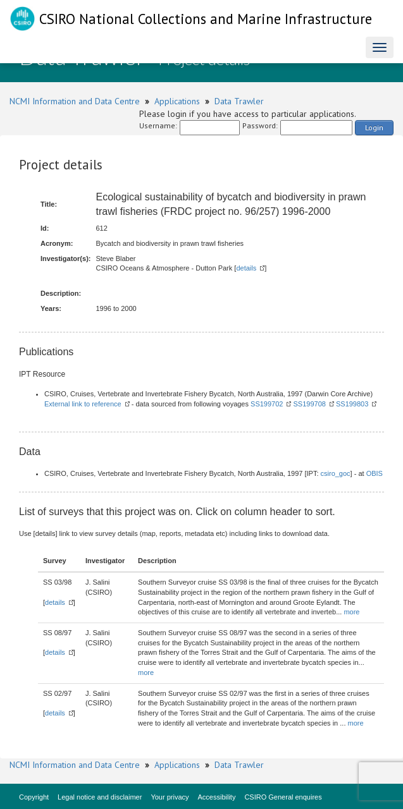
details (246, 268)
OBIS (374, 473)
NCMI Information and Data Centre (74, 101)
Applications (177, 101)
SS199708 (310, 404)
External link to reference (82, 404)
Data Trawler (239, 101)
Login (374, 127)
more (351, 612)
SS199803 (352, 404)
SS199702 (267, 404)
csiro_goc (335, 473)
